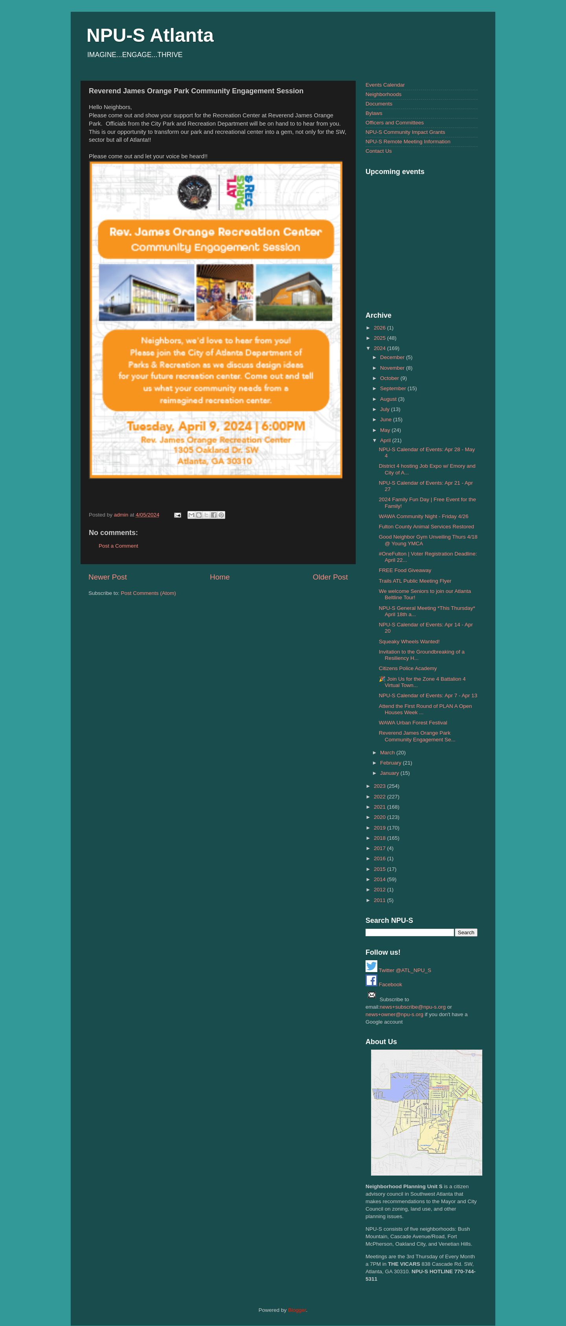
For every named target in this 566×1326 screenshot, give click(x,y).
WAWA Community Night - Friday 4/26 (424, 516)
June (386, 419)
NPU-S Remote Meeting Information (408, 141)
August (389, 399)
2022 (380, 797)
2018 (380, 838)
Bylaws (374, 113)
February (391, 763)
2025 (380, 338)
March (388, 753)
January (390, 773)
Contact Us (379, 151)
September (394, 388)
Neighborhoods (384, 94)
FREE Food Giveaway (405, 570)
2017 (380, 848)
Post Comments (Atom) (148, 593)
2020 (380, 817)
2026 (380, 328)
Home (220, 577)
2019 (380, 828)
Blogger (297, 1310)
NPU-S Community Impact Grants (405, 132)
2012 (380, 890)
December (393, 357)
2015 (380, 869)
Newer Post (107, 577)
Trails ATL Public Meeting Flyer (415, 581)
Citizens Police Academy (408, 668)
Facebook (384, 984)
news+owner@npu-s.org (394, 1014)
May (385, 430)
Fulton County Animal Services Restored (426, 527)
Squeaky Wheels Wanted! (409, 641)
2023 (380, 786)
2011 (380, 900)
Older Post (330, 577)
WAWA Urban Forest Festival (413, 723)
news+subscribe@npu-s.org (413, 1007)
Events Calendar (385, 85)
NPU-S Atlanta (150, 35)
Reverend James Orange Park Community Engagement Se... (417, 736)
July (385, 409)
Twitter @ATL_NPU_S (398, 970)
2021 (380, 807)
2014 (380, 879)
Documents (379, 104)
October (390, 378)
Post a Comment (118, 546)
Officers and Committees (395, 123)
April (386, 440)
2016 (380, 858)
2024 (380, 348)
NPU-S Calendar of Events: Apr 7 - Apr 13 (428, 695)
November (393, 368)
